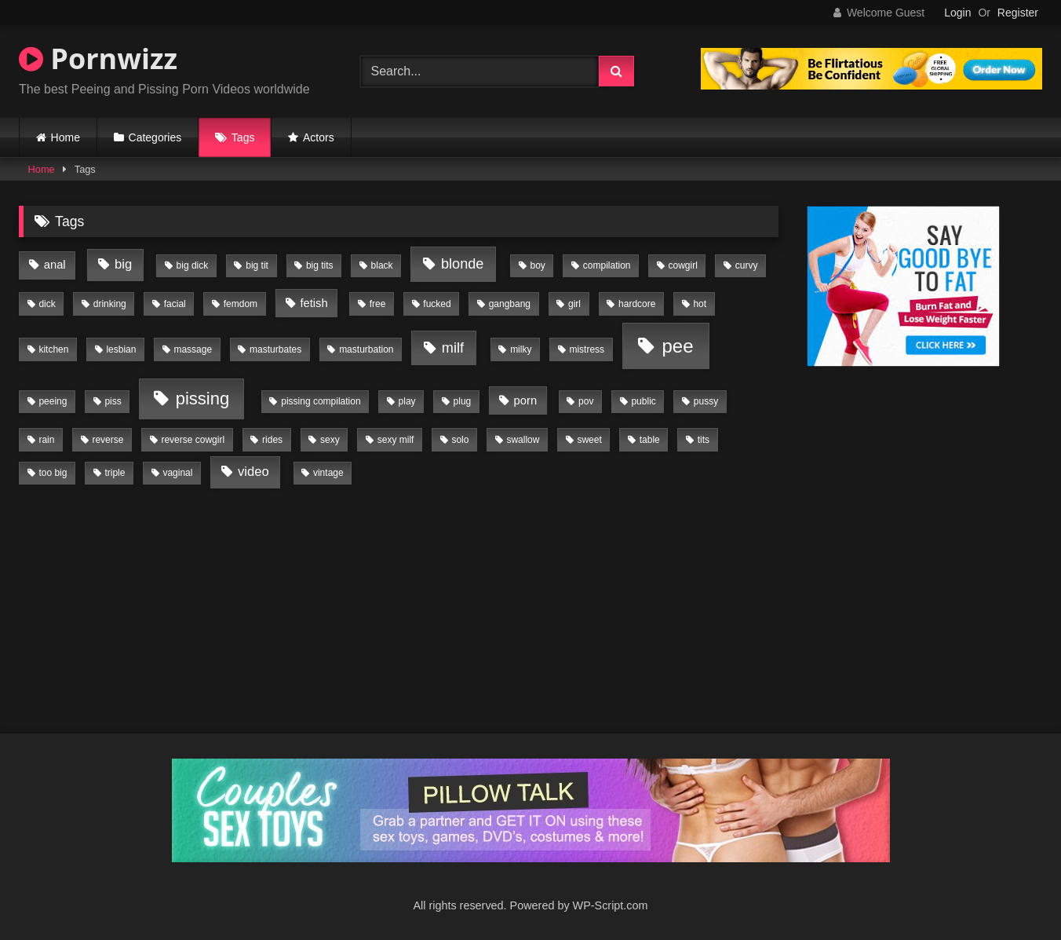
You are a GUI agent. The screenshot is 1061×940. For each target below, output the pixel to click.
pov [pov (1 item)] (585, 401)
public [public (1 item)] (643, 401)
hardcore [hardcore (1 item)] (636, 303)
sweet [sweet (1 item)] (589, 439)
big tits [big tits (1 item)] (320, 265)
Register (1017, 12)
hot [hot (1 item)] (699, 303)
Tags (243, 137)
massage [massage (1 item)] (192, 349)
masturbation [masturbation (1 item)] (366, 349)
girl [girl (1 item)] (574, 303)
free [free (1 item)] (378, 303)
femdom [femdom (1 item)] (240, 303)
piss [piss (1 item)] (112, 401)
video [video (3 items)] (253, 471)
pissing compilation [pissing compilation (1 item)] (320, 401)
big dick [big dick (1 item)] (193, 265)
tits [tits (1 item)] (703, 439)
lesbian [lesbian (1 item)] (121, 349)
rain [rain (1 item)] (46, 439)
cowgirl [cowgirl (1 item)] (683, 265)
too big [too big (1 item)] (52, 472)
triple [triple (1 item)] (114, 472)
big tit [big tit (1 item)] (257, 265)
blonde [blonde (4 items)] (462, 264)
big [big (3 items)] (123, 264)
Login (957, 12)
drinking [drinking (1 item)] (109, 303)
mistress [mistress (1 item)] (586, 349)
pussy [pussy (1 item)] (706, 401)
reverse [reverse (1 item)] (107, 439)
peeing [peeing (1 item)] (52, 401)
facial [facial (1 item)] (175, 303)
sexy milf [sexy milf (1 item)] (395, 439)
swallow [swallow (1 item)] (522, 439)
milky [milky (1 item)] (520, 349)
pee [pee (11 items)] (677, 346)
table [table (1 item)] (650, 439)
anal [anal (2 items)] (55, 264)
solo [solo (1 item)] (460, 439)
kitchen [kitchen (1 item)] (53, 349)
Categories (155, 137)
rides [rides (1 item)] (272, 439)
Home (65, 137)
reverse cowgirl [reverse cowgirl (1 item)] (192, 439)
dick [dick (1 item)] (46, 303)
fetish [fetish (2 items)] (313, 303)
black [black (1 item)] (382, 265)
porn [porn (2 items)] (526, 400)
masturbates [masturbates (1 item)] (275, 349)
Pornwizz (98, 58)
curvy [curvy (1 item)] (746, 265)
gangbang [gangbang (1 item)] (509, 303)
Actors (318, 137)
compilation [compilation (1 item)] (607, 265)
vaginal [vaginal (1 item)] (177, 472)
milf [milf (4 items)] (453, 348)
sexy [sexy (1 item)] (330, 439)
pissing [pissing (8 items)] (202, 398)
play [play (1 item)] (407, 401)
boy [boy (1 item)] (537, 265)
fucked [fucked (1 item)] (436, 303)
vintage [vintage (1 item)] (328, 472)
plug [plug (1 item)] (463, 401)
